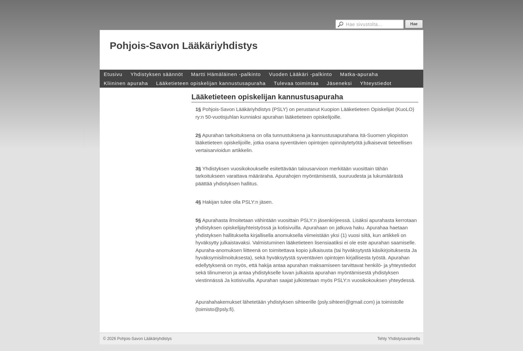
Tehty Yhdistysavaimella (398, 338)
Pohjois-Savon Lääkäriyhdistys (183, 45)
